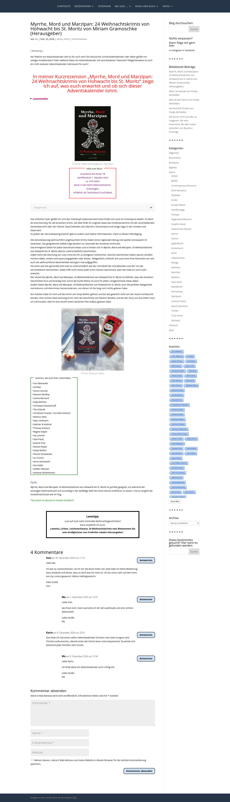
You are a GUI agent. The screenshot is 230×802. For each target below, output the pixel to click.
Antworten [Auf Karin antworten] (146, 634)
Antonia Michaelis (178, 482)
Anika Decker (191, 439)
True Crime (177, 315)
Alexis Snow (191, 376)
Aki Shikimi (191, 361)
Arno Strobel (189, 492)
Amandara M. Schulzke (180, 405)
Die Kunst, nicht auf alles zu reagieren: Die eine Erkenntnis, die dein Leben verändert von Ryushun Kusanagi (183, 124)
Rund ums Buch (145, 6)
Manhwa (175, 267)
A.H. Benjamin (177, 351)
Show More (175, 501)
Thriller (174, 310)
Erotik (174, 200)
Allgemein (174, 152)
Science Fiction (178, 301)
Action (174, 175)
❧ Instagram (175, 50)
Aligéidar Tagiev (191, 385)
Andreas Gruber (177, 414)
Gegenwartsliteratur (181, 219)
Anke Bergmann (177, 443)
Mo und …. (121, 6)
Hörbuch (173, 325)
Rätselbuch (177, 286)
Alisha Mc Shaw (177, 390)
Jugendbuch (177, 243)
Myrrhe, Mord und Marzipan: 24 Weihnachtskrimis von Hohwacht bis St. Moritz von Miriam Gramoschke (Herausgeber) (183, 79)
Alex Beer (192, 371)
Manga (174, 262)
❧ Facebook (188, 50)
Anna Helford (191, 448)
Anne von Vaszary (178, 473)
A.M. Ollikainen (177, 356)
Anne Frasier (176, 458)
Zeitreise (175, 320)
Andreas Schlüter (178, 419)
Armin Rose (176, 492)
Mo (36, 39)
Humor (174, 238)
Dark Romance (178, 190)
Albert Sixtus (176, 366)
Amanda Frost (177, 400)
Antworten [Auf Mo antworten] (146, 599)
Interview (104, 6)
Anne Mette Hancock (179, 463)
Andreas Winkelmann (179, 429)
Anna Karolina (177, 453)
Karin (49, 632)
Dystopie (175, 195)
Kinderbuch (177, 248)
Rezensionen (83, 6)
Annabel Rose (177, 448)
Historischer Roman (181, 228)
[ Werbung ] (37, 50)
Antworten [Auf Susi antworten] (146, 560)
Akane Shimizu (177, 361)
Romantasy (177, 291)
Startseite (63, 6)
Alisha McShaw (177, 395)
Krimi (66, 39)
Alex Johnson (176, 380)
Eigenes (173, 167)
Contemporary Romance (183, 185)
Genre (60, 39)
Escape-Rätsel (178, 204)
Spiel (171, 330)
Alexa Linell (190, 366)
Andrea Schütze (177, 409)
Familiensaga (178, 209)
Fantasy (175, 214)
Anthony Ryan (177, 477)
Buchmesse (175, 157)
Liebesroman (178, 257)
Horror (174, 233)
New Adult (176, 281)
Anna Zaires (191, 453)
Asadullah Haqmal (178, 497)
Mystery (175, 277)
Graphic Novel (178, 224)
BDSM (174, 180)
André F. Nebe (177, 439)
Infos (166, 6)
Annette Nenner (177, 468)
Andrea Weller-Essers (179, 434)
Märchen (175, 272)
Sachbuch (176, 296)
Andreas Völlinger (178, 424)
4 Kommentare (79, 39)
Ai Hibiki (190, 356)
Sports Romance (179, 306)
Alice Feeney (176, 385)
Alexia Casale (176, 376)
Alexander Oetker (178, 371)
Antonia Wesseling (178, 487)
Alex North (190, 380)
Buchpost (174, 162)
